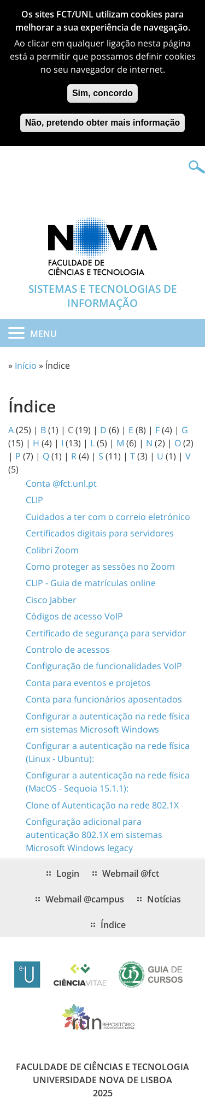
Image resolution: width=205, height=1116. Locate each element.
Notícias (164, 899)
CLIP (34, 500)
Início (26, 365)
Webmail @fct (130, 873)
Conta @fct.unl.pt (61, 483)
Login (67, 873)
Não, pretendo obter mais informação (102, 117)
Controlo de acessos (68, 649)
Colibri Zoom (52, 550)
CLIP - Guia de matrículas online (91, 583)
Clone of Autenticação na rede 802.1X (102, 805)
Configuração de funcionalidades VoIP (104, 666)
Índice (113, 925)
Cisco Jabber (51, 600)
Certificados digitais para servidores (100, 533)
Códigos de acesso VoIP (74, 616)
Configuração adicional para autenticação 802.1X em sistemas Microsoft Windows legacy (94, 835)
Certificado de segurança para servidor (106, 633)
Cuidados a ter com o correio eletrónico (108, 517)
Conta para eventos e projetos (88, 683)
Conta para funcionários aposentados (104, 699)
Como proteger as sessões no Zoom (100, 566)
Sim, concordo (102, 87)
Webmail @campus (84, 899)
